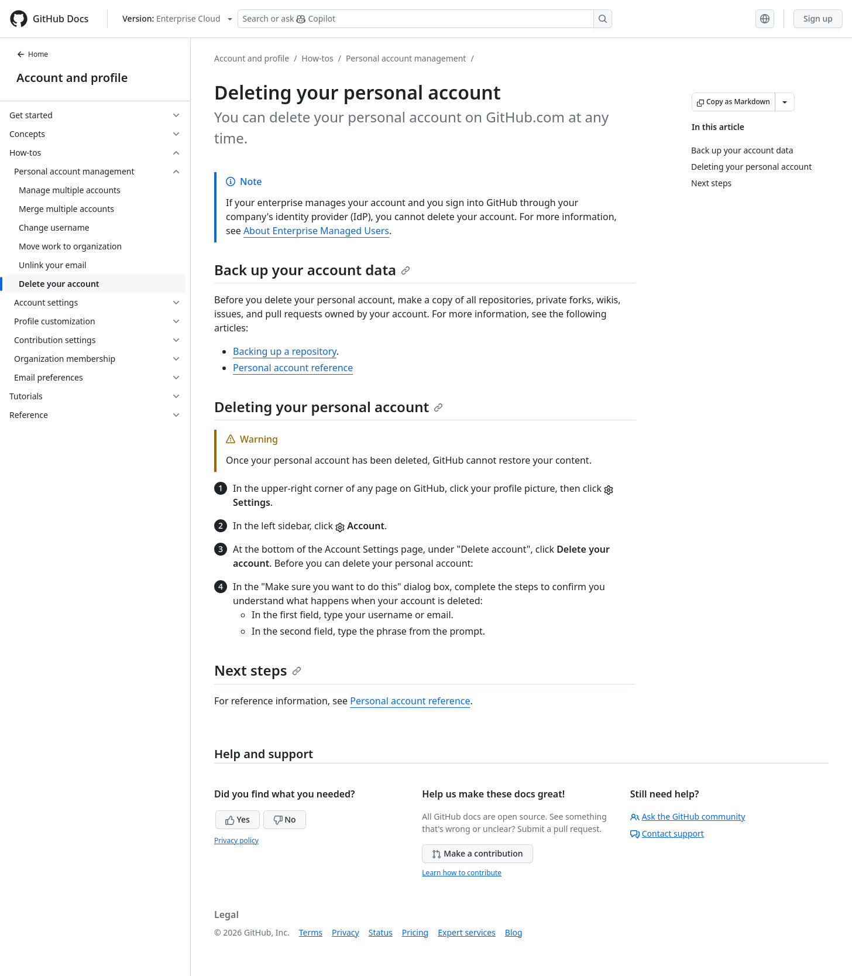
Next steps (257, 670)
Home (32, 54)
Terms (310, 932)
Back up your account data (312, 269)
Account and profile (72, 77)
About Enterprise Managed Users (316, 230)
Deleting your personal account (328, 406)
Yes (237, 819)
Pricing (415, 932)
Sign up (818, 18)
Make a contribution (477, 853)
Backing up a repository (284, 351)
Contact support (667, 833)
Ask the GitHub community (688, 816)
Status (381, 932)
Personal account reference (293, 367)
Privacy (345, 932)
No (284, 819)
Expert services (467, 932)
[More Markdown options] (785, 102)
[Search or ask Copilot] (425, 18)
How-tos (317, 58)
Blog (514, 932)
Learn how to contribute (461, 873)
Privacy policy (236, 840)
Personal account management (406, 58)
